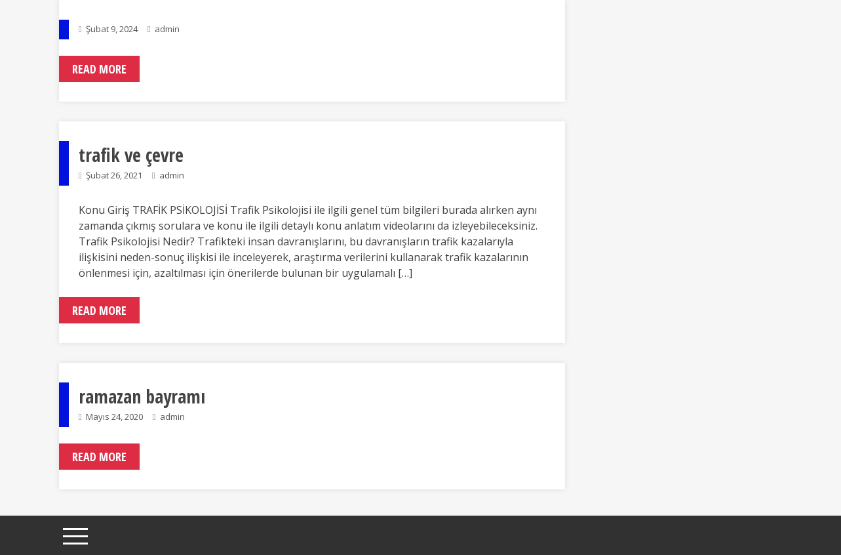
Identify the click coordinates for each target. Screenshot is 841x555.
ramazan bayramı (142, 396)
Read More (99, 69)
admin (167, 29)
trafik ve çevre (131, 154)
